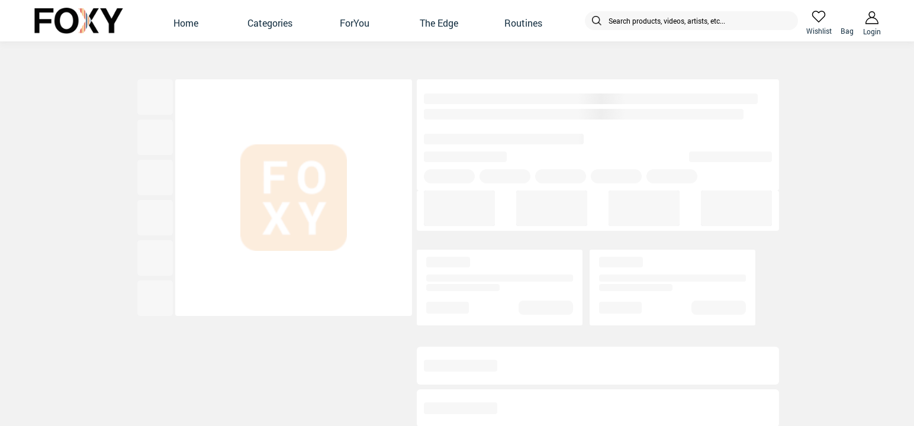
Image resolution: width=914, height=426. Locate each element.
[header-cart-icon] (847, 16)
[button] (186, 20)
